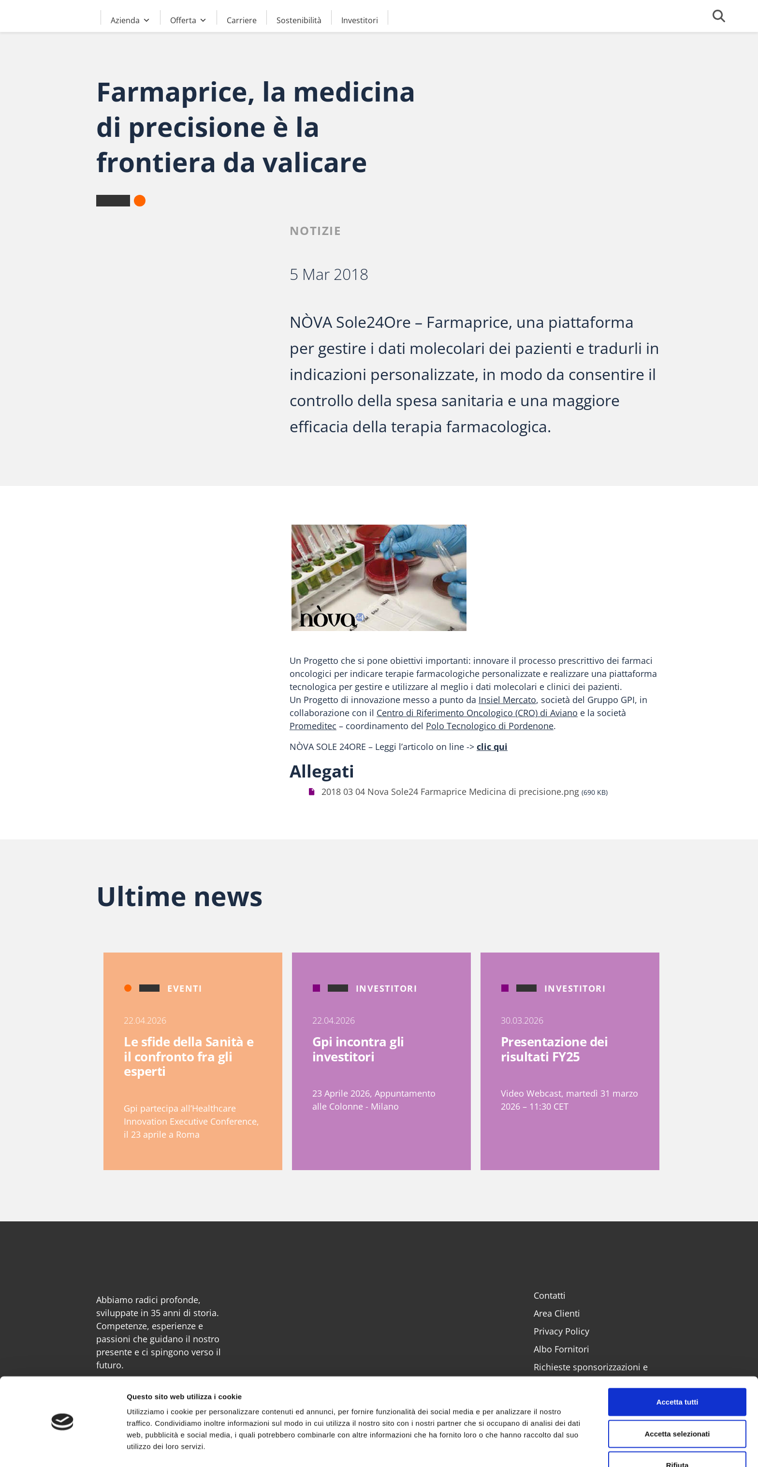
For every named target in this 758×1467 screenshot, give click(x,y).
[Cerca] (719, 16)
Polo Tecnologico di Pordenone (490, 726)
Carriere (242, 20)
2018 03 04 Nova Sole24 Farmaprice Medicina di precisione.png (450, 791)
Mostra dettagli (508, 1448)
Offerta (188, 19)
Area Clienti (557, 1313)
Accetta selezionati (677, 1404)
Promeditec (313, 726)
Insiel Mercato (507, 699)
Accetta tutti (677, 1372)
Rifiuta (677, 1435)
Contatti (550, 1295)
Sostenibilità (299, 20)
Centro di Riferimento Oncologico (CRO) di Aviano (477, 713)
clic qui (492, 746)
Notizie (315, 230)
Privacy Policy (561, 1331)
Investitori (359, 20)
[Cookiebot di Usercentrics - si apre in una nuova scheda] (62, 1448)
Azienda (130, 19)
